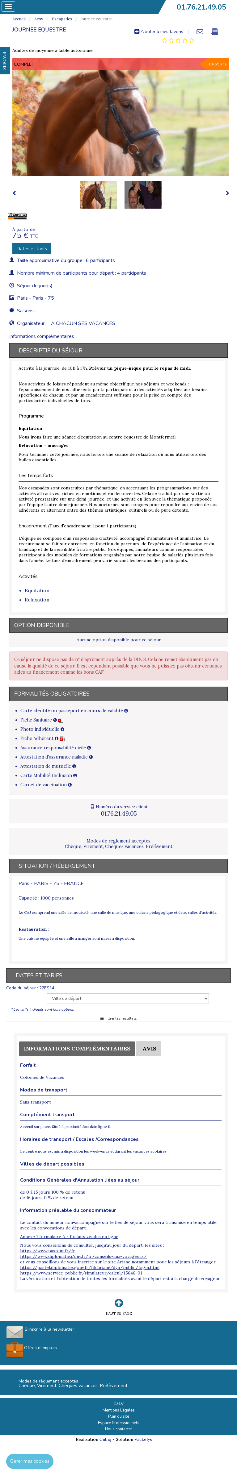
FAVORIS (4, 61)
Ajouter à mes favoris (158, 31)
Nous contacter (118, 1429)
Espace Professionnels (118, 1423)
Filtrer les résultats (118, 1018)
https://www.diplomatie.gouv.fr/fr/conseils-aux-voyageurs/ (83, 1256)
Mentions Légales (119, 1410)
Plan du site (118, 1416)
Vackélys (143, 1439)
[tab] (178, 40)
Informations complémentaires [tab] (41, 336)
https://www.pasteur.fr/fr (47, 1251)
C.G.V (118, 1404)
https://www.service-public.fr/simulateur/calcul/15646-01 (81, 1273)
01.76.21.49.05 (201, 7)
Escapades (61, 19)
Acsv (38, 19)
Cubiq (105, 1439)
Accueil (19, 19)
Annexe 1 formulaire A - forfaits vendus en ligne (69, 1236)
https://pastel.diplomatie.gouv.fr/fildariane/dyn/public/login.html (89, 1267)
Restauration (33, 929)
